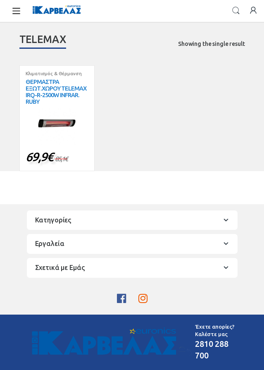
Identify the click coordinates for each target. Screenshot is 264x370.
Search (235, 10)
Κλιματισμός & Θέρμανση (54, 73)
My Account (253, 10)
